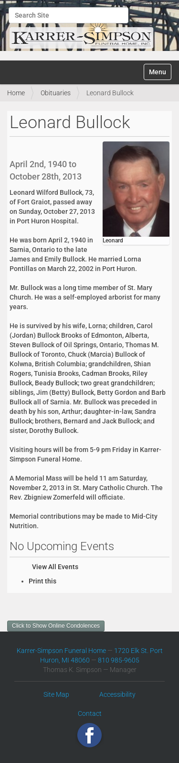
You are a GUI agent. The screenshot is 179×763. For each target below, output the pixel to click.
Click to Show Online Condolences (56, 625)
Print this (42, 581)
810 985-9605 (118, 660)
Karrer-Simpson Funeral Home (61, 650)
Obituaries (56, 93)
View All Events (55, 567)
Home (16, 93)
